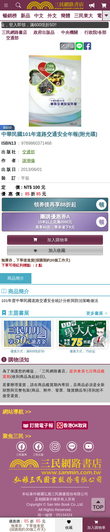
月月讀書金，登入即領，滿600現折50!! (33, 25)
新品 (25, 15)
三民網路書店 (14, 32)
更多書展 (97, 313)
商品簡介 (15, 278)
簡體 (65, 15)
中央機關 (69, 32)
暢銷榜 (10, 15)
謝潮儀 (28, 160)
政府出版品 (44, 32)
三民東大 (83, 15)
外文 (52, 15)
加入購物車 (96, 525)
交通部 (12, 38)
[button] (106, 336)
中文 (38, 15)
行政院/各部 (95, 32)
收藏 (69, 525)
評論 (67, 46)
